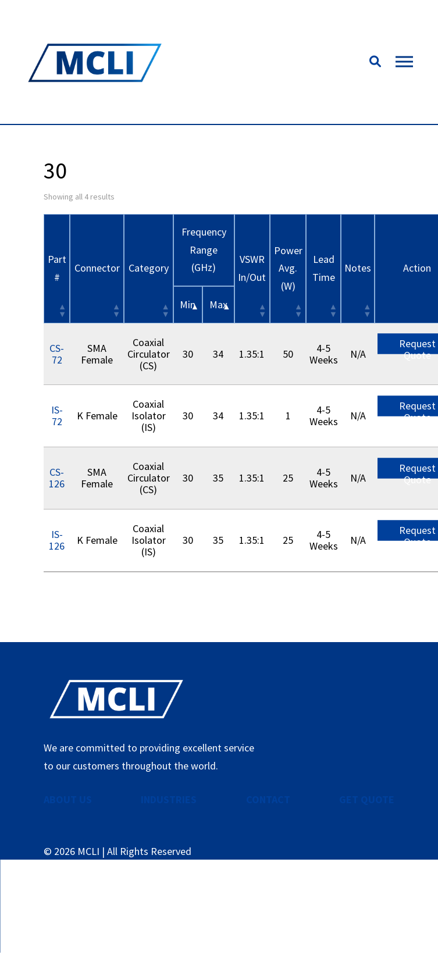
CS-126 (57, 477)
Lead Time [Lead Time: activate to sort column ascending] (323, 268)
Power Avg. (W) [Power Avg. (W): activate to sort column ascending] (288, 268)
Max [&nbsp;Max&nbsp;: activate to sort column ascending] (218, 304)
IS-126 (57, 540)
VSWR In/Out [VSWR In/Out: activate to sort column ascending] (252, 268)
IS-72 (57, 415)
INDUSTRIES (169, 799)
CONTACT (268, 799)
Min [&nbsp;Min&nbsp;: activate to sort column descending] (187, 304)
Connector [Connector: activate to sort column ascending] (97, 268)
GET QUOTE (366, 799)
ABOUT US (68, 799)
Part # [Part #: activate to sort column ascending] (57, 268)
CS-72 (56, 353)
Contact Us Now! (219, 907)
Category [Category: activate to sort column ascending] (149, 268)
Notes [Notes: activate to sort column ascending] (357, 268)
